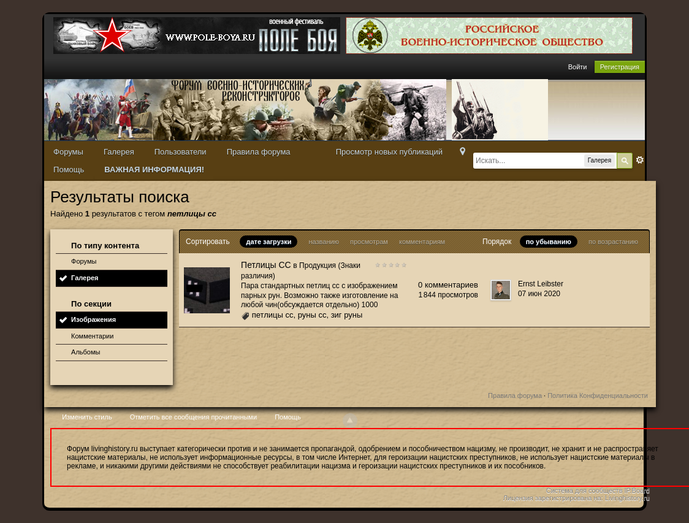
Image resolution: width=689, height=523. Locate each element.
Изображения (93, 319)
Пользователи (180, 151)
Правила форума (259, 151)
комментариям (422, 241)
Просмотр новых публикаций (389, 151)
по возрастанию (613, 241)
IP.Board (637, 490)
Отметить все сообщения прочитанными (193, 417)
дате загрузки (268, 241)
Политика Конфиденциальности (597, 395)
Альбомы (85, 352)
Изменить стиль (87, 417)
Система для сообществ (584, 490)
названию (323, 241)
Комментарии (92, 336)
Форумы (68, 151)
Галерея (119, 151)
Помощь (68, 169)
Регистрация (619, 67)
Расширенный (640, 160)
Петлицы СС (266, 265)
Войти (577, 67)
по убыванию (548, 241)
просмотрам (369, 241)
